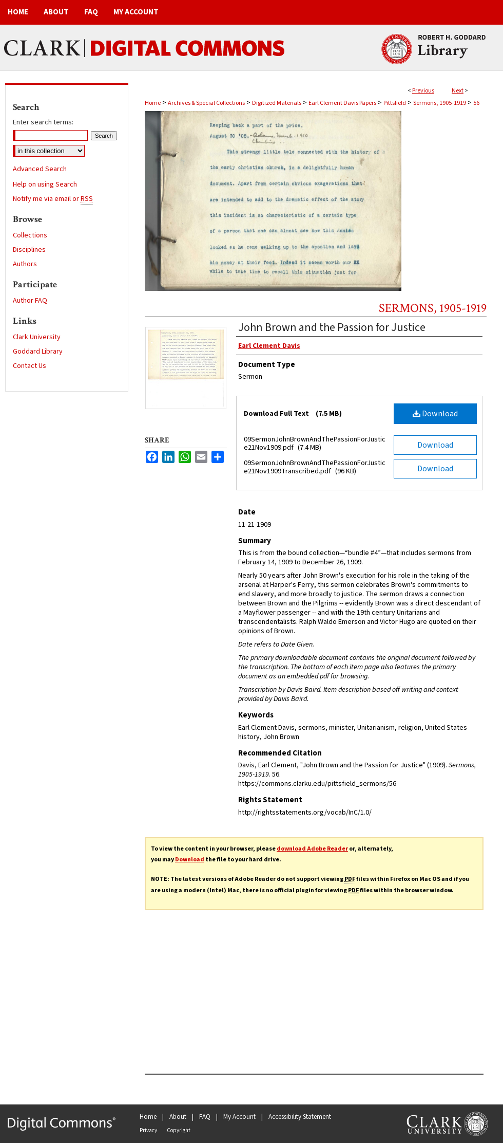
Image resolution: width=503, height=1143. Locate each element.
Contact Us (29, 366)
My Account (239, 1116)
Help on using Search (45, 184)
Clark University (37, 337)
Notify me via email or (53, 199)
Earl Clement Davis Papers (342, 103)
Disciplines (29, 250)
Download (435, 413)
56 (476, 103)
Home (153, 103)
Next (457, 90)
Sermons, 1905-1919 (439, 103)
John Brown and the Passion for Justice (331, 327)
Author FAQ (30, 301)
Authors (25, 264)
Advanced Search (40, 169)
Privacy (148, 1130)
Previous (423, 90)
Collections (30, 235)
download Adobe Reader (312, 848)
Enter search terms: (43, 122)
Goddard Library (38, 351)
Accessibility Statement (299, 1116)
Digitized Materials (276, 103)
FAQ (204, 1116)
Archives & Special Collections (206, 103)
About (177, 1116)
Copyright (178, 1130)
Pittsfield (394, 103)
